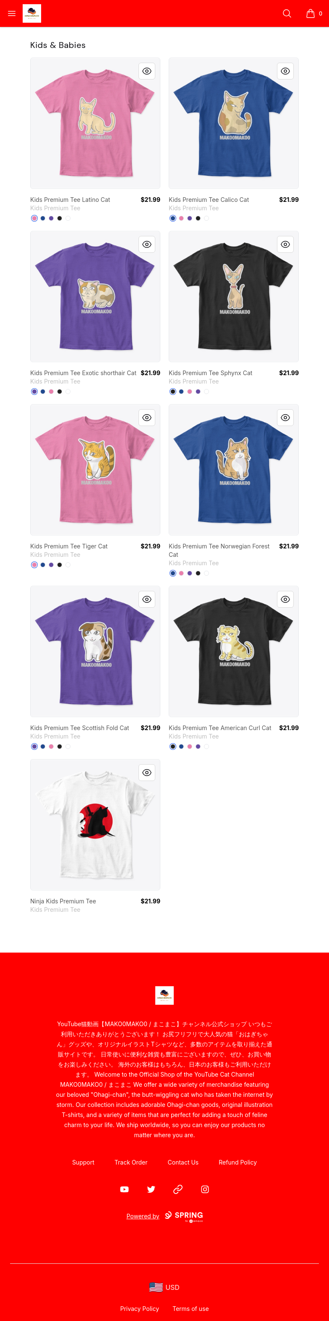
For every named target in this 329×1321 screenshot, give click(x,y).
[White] (67, 218)
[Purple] (51, 218)
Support (83, 1162)
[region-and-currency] (164, 1287)
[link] (95, 123)
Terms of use (190, 1308)
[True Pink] (34, 218)
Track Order (131, 1162)
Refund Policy (238, 1162)
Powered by (164, 1217)
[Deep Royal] (42, 218)
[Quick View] (146, 71)
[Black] (59, 218)
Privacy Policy (139, 1308)
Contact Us (183, 1162)
